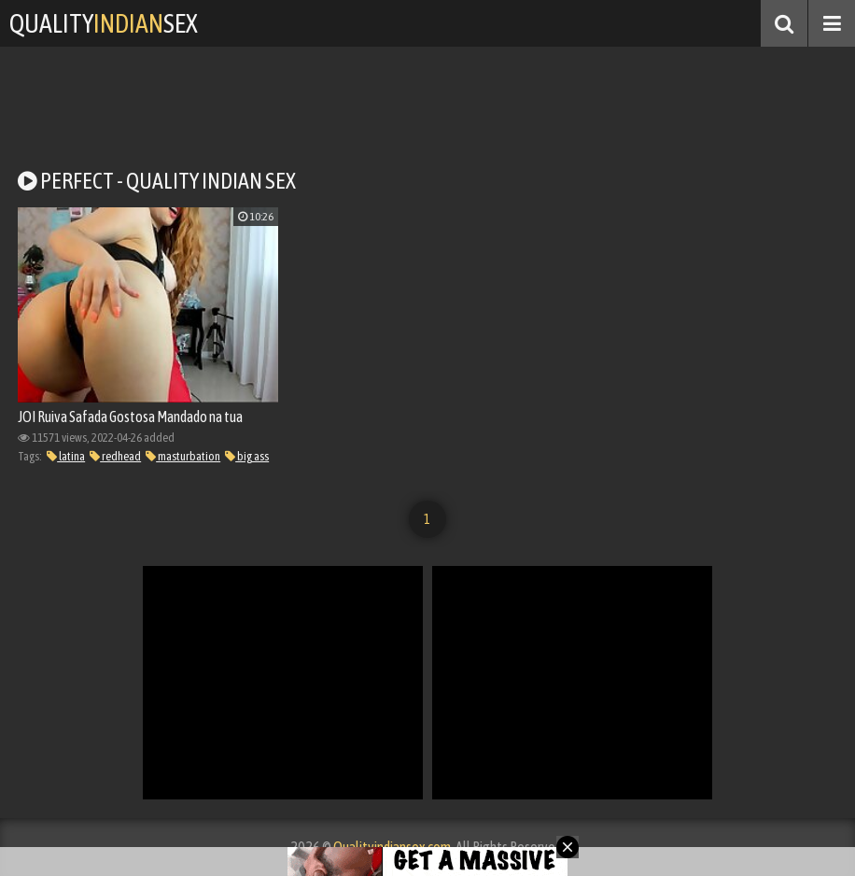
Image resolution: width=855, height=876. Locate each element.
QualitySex (103, 23)
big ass (247, 456)
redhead (115, 456)
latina (66, 456)
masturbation (183, 456)
